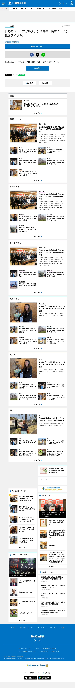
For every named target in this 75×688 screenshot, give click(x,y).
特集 (61, 8)
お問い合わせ (44, 651)
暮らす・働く (41, 8)
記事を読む (37, 68)
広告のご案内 (55, 651)
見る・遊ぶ (23, 8)
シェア (15, 74)
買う (32, 8)
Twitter (64, 3)
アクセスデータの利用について (28, 651)
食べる (15, 8)
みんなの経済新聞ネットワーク (37, 665)
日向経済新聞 (17, 3)
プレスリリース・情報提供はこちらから (46, 648)
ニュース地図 (9, 26)
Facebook (60, 3)
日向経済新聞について (25, 648)
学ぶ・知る (52, 8)
